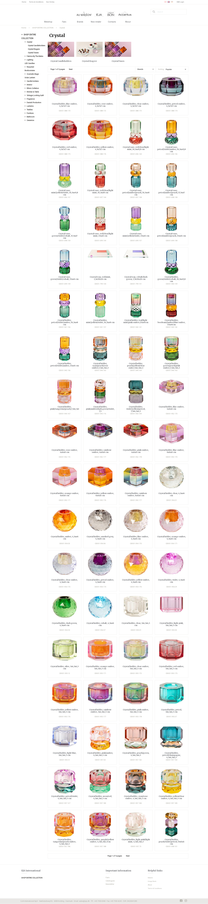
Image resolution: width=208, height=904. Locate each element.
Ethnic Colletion (33, 90)
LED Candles (30, 65)
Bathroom (30, 120)
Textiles (30, 113)
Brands (80, 22)
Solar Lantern (30, 79)
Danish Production (34, 105)
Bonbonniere (30, 72)
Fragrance (31, 102)
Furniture (30, 116)
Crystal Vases (33, 53)
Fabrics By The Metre (35, 57)
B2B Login (180, 2)
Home (24, 2)
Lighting (30, 61)
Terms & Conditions (36, 2)
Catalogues (110, 881)
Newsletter (110, 884)
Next (71, 69)
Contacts (112, 22)
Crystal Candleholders (36, 46)
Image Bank (152, 881)
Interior (29, 87)
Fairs (64, 22)
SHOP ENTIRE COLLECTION (42, 28)
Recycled (30, 68)
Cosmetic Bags (33, 76)
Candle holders (33, 83)
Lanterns (30, 109)
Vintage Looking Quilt (35, 98)
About (128, 22)
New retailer (96, 22)
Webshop (48, 22)
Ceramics (30, 124)
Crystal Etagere (34, 50)
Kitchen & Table (33, 94)
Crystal (62, 28)
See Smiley (50, 2)
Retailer (151, 878)
